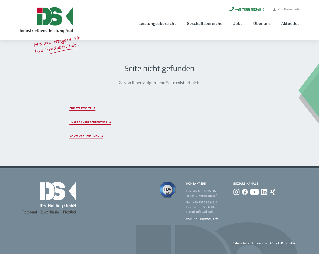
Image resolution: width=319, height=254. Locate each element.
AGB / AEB (276, 243)
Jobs (237, 23)
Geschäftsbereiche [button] (204, 23)
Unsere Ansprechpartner (88, 122)
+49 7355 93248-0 (250, 9)
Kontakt (291, 243)
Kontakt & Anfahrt (200, 218)
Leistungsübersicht (157, 23)
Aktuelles (290, 23)
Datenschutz (240, 243)
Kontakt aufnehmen (84, 136)
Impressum (259, 243)
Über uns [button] (262, 23)
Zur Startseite (80, 108)
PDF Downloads (288, 9)
